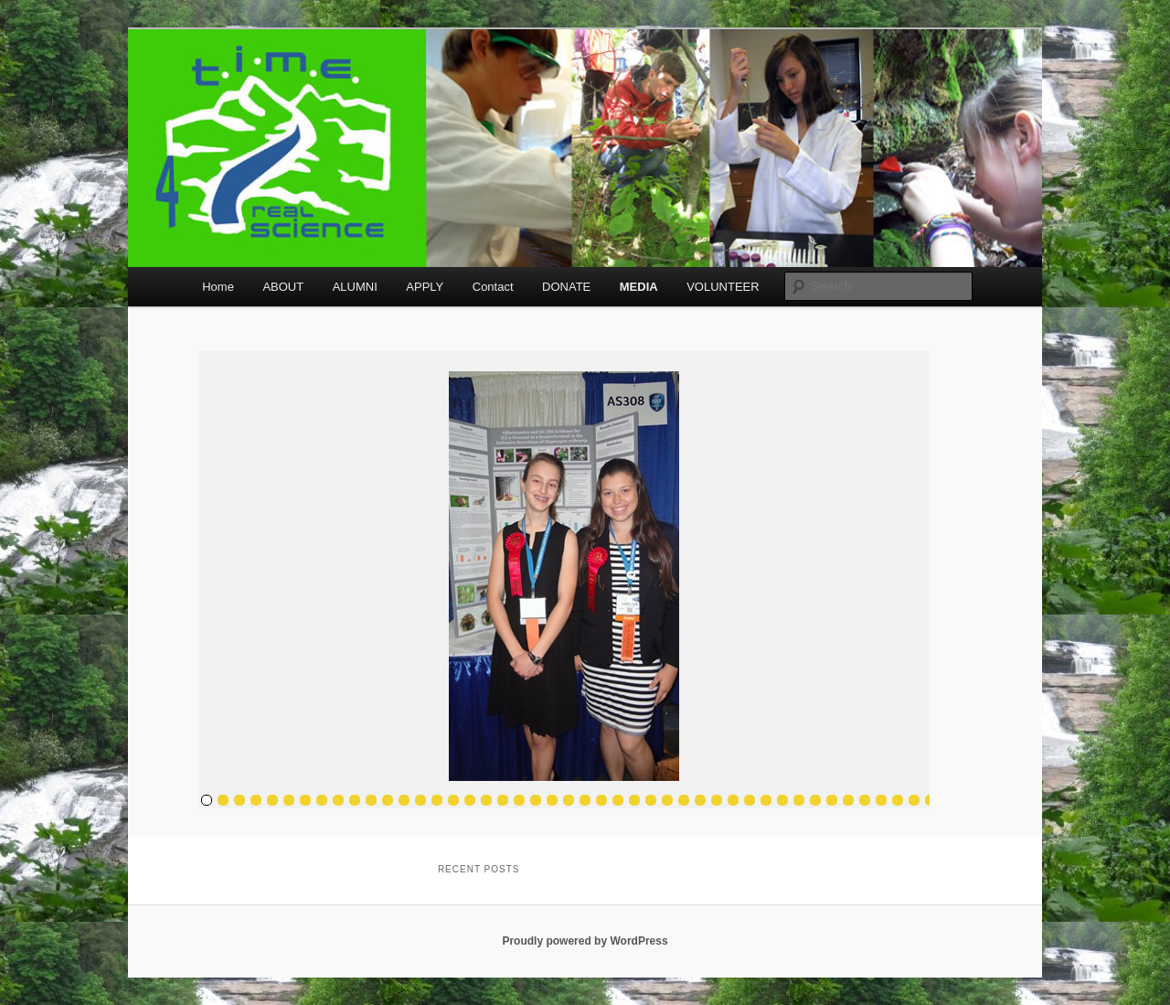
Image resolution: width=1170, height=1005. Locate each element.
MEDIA (639, 287)
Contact (493, 287)
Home (218, 287)
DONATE (566, 287)
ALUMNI (355, 287)
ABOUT (282, 287)
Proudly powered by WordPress (584, 941)
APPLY (424, 287)
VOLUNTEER (722, 287)
